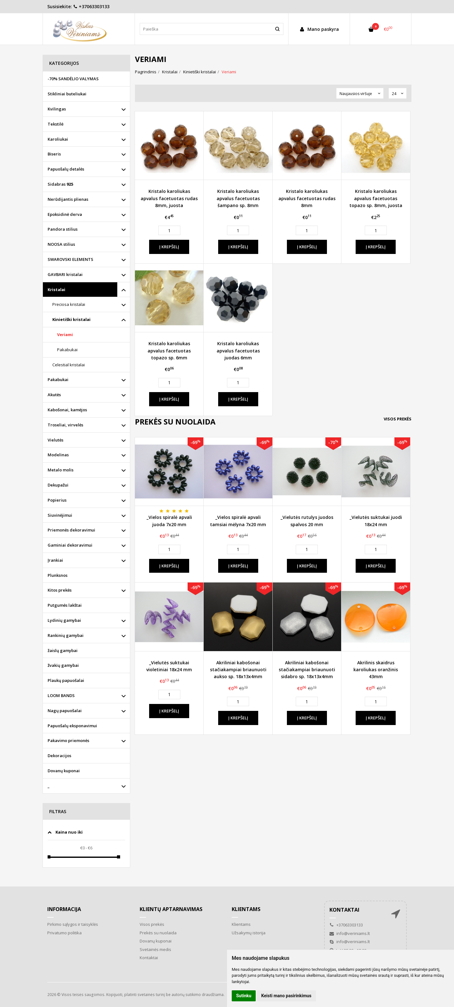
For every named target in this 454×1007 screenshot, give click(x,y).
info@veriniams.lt (349, 933)
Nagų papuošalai (65, 710)
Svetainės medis (155, 949)
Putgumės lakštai (65, 605)
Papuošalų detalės (66, 169)
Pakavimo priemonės (68, 740)
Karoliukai (58, 139)
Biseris (54, 154)
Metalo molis (60, 470)
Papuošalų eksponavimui (72, 726)
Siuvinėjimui (60, 515)
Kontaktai (149, 957)
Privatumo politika (64, 933)
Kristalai (56, 289)
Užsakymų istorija (248, 933)
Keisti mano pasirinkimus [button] (286, 995)
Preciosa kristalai (68, 304)
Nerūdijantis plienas (68, 199)
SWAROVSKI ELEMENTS (70, 259)
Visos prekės (397, 419)
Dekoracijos (59, 755)
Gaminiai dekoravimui (70, 545)
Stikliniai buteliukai (67, 94)
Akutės (54, 394)
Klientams (246, 909)
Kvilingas (57, 109)
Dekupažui (58, 485)
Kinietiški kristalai (71, 319)
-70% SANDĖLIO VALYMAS (73, 79)
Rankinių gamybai (66, 635)
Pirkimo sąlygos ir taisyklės (72, 924)
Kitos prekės (60, 590)
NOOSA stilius (61, 244)
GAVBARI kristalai (65, 274)
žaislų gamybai (63, 650)
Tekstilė (55, 124)
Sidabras (60, 184)
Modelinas (58, 455)
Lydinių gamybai (64, 620)
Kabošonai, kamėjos (67, 410)
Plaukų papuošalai (66, 680)
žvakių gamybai (63, 665)
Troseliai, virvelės (65, 425)
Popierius (57, 500)
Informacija (64, 909)
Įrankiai (55, 560)
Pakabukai (67, 349)
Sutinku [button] (243, 995)
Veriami (65, 334)
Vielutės (55, 440)
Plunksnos (57, 575)
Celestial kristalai (68, 365)
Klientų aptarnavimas (171, 909)
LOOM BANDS (61, 695)
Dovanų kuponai (64, 771)
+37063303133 (91, 6)
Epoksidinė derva (65, 214)
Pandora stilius (63, 229)
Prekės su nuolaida (158, 933)
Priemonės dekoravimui (71, 530)
